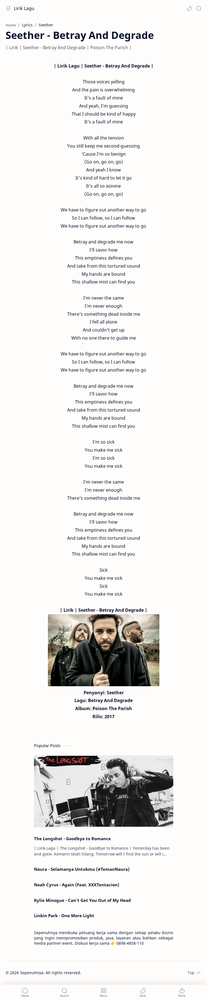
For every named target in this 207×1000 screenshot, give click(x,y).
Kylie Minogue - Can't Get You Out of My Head (82, 900)
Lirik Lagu (24, 8)
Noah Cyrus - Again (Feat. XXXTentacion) (76, 884)
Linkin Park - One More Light (64, 915)
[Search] (198, 8)
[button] (189, 8)
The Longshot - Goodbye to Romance (72, 838)
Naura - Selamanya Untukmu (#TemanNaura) (82, 869)
